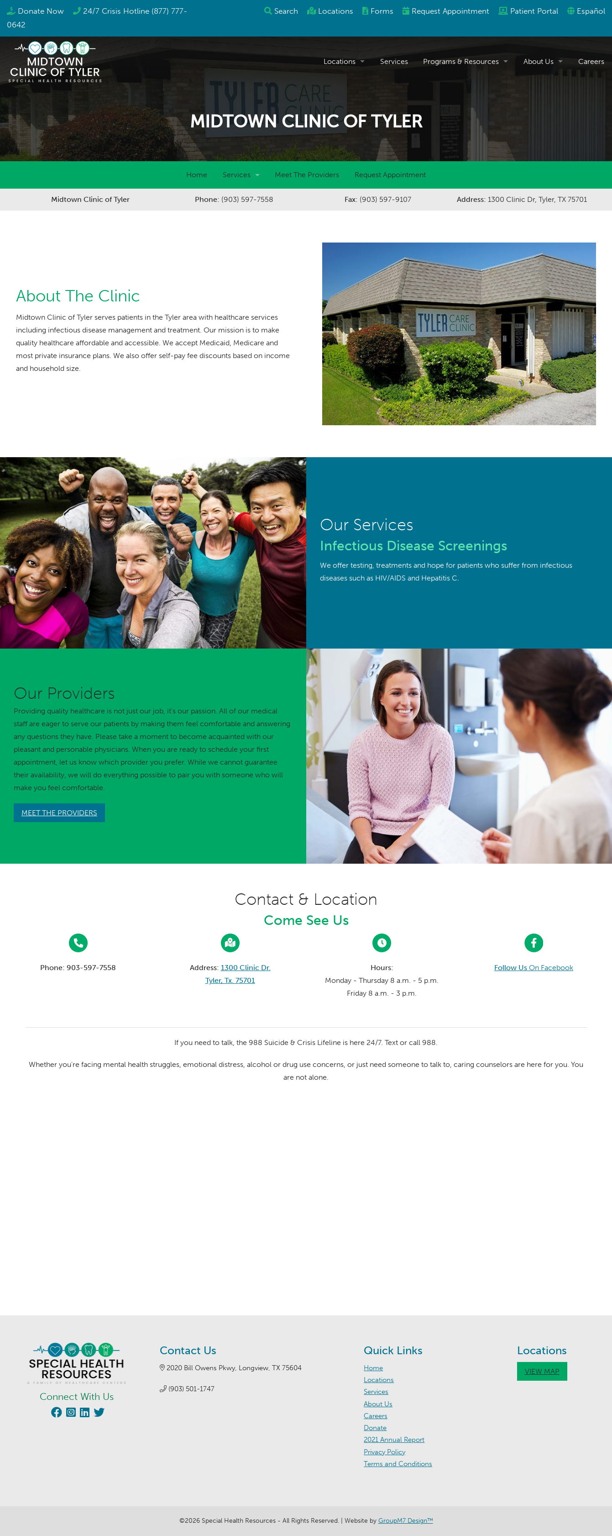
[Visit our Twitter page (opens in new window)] (98, 1413)
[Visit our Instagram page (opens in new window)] (70, 1413)
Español (591, 11)
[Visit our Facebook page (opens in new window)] (55, 1413)
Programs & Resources (461, 61)
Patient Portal (534, 11)
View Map (542, 1371)
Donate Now (41, 11)
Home (196, 174)
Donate (375, 1428)
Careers (591, 61)
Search (286, 11)
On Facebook (533, 967)
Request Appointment (390, 174)
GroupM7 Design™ (405, 1521)
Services (394, 61)
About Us (538, 61)
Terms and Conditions (398, 1464)
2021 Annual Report (394, 1440)
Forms (382, 11)
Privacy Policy (384, 1452)
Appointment (450, 11)
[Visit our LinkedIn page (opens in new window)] (83, 1413)
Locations (335, 11)
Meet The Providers (307, 174)
